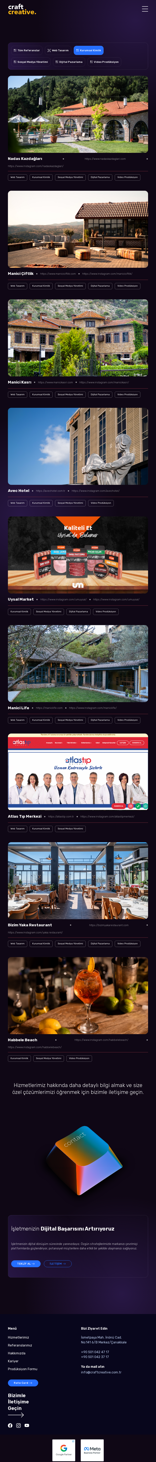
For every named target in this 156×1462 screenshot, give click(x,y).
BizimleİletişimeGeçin (18, 1405)
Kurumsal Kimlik (41, 177)
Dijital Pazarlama (100, 177)
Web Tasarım (18, 177)
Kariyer (13, 1361)
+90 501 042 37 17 (95, 1357)
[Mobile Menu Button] (145, 9)
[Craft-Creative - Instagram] (18, 1426)
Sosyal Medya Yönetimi (70, 177)
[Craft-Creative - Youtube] (27, 1426)
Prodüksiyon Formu (22, 1369)
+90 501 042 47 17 (95, 1352)
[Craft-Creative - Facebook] (10, 1426)
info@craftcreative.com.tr (101, 1372)
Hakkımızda (16, 1353)
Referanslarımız (20, 1345)
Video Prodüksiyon (127, 177)
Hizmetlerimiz (18, 1337)
